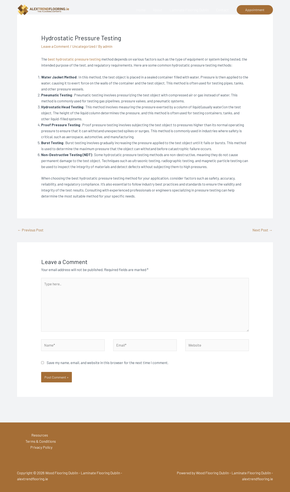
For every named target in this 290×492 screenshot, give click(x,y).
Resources (39, 435)
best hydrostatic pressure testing (74, 59)
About (157, 10)
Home (141, 10)
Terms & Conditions (40, 441)
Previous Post (30, 230)
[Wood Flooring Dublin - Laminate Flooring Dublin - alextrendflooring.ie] (43, 9)
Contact (222, 10)
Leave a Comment (55, 46)
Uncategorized (83, 46)
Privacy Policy (41, 447)
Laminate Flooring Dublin (189, 10)
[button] (255, 10)
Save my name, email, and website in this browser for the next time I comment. (107, 362)
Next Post (262, 230)
